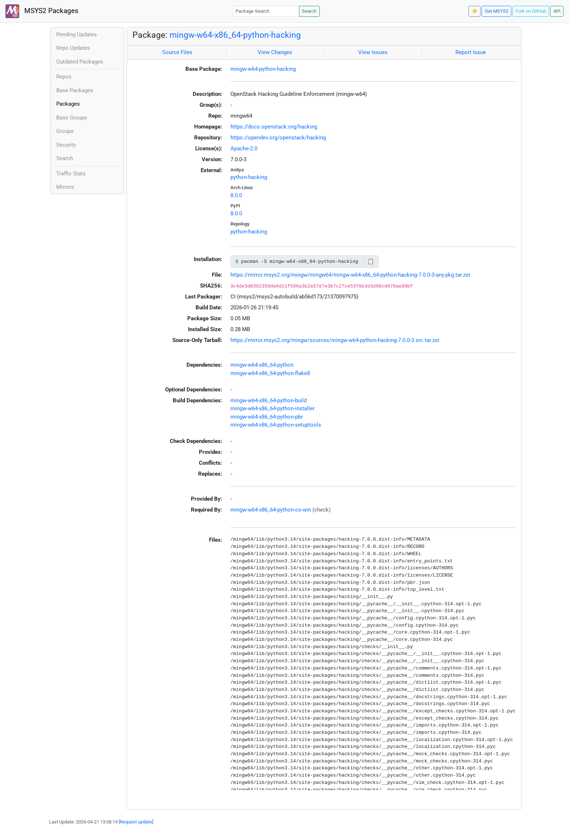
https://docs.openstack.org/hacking (273, 126)
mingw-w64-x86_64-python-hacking (235, 35)
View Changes (275, 52)
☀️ (475, 11)
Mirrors (65, 187)
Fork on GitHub (531, 11)
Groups (65, 131)
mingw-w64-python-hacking (263, 69)
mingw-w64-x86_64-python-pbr (266, 417)
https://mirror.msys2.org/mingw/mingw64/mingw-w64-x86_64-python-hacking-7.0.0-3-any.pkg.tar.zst (350, 275)
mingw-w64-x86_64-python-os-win (270, 509)
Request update (136, 822)
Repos (63, 76)
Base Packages (74, 90)
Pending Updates (76, 34)
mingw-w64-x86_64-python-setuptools (275, 425)
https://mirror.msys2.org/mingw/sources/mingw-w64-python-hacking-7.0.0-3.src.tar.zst (334, 340)
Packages (68, 104)
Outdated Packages (79, 61)
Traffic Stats (71, 173)
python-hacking (248, 177)
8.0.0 (236, 195)
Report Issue (470, 52)
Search (309, 11)
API (557, 11)
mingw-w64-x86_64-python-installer (272, 408)
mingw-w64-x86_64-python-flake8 (270, 373)
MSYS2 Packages (41, 11)
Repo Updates (73, 48)
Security (66, 145)
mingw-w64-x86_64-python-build (268, 400)
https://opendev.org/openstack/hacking (278, 137)
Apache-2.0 (243, 148)
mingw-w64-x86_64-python (262, 365)
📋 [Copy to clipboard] (370, 261)
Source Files (177, 52)
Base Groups (71, 117)
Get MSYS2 (496, 11)
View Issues (373, 52)
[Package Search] (266, 11)
